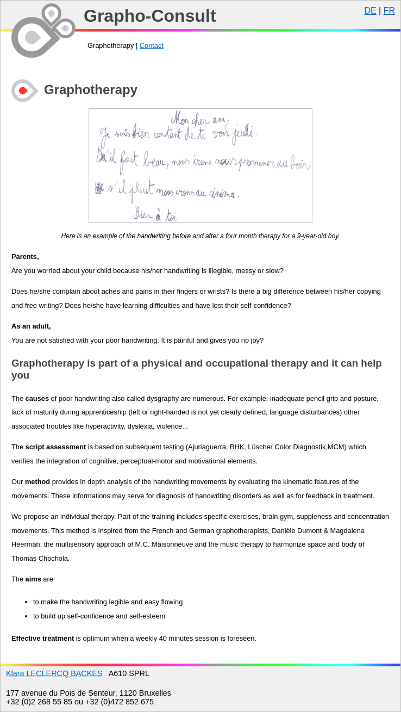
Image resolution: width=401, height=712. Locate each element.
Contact (152, 45)
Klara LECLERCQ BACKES (54, 673)
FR (389, 10)
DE (370, 10)
